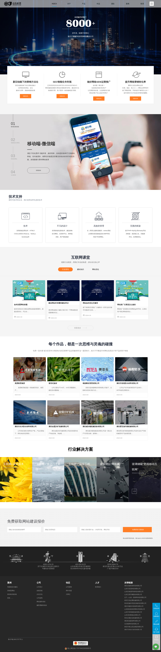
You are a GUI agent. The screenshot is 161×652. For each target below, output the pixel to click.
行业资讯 (65, 269)
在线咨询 (156, 608)
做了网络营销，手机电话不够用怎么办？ (135, 90)
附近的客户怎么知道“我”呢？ (99, 93)
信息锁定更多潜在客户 (98, 88)
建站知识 (80, 268)
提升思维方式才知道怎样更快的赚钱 (135, 93)
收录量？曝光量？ (99, 85)
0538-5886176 (112, 564)
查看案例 (38, 170)
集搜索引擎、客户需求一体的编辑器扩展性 (62, 90)
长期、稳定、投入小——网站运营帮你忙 (135, 88)
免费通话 (156, 616)
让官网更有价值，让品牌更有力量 (99, 90)
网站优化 (95, 268)
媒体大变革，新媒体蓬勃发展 (25, 90)
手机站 (156, 638)
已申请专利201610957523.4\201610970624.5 (62, 85)
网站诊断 (156, 624)
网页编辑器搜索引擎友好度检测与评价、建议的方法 (62, 88)
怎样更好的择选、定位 (25, 88)
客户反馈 (156, 632)
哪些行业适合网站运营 (135, 85)
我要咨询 (25, 96)
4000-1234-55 (48, 564)
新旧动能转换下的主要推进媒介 (25, 85)
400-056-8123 (80, 564)
